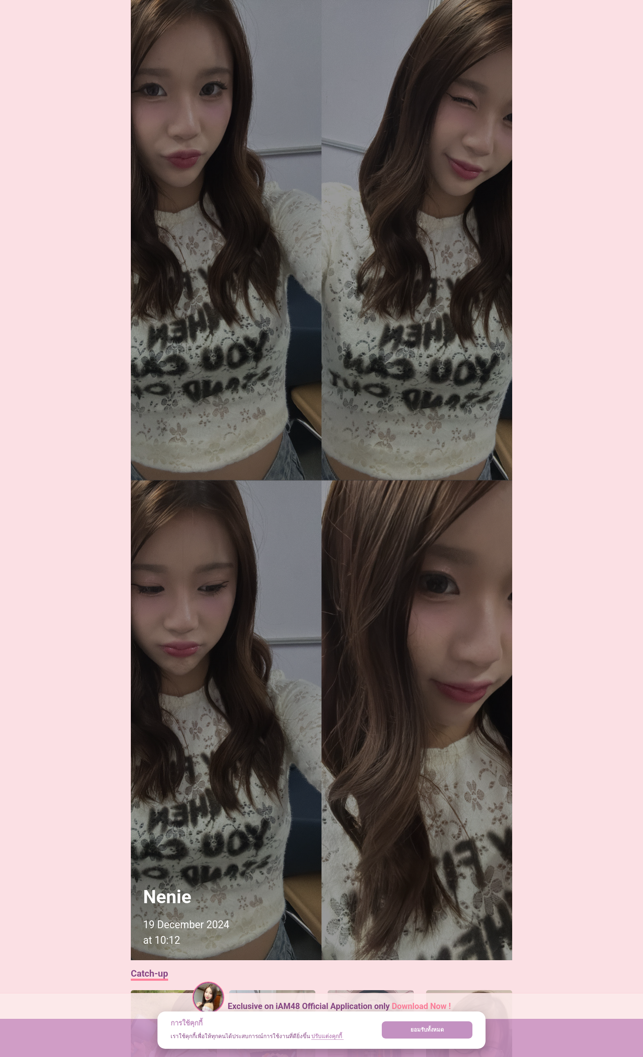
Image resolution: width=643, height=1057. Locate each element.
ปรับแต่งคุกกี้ (327, 1036)
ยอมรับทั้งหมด (427, 1030)
